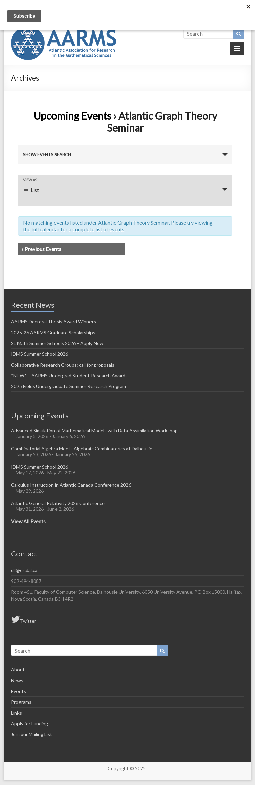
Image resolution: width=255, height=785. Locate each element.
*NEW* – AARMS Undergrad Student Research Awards (69, 375)
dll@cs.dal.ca (24, 570)
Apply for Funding (29, 723)
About (18, 669)
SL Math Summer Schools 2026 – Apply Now (57, 343)
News (17, 680)
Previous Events (41, 249)
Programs (21, 702)
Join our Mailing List (31, 734)
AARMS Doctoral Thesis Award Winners (53, 321)
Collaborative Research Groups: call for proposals (62, 365)
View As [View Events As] (30, 180)
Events (18, 691)
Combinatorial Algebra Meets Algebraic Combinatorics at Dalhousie (81, 448)
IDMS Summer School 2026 (39, 354)
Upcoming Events (72, 115)
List (31, 190)
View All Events (28, 521)
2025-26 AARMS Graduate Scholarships (53, 332)
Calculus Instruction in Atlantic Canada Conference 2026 (71, 485)
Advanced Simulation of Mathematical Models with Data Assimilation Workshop (94, 430)
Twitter (23, 619)
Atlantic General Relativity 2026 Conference (58, 503)
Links (16, 713)
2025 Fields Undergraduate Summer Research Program (68, 386)
